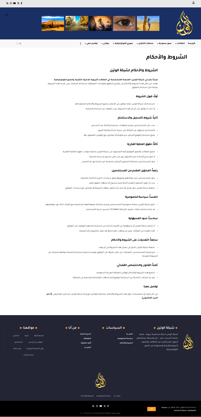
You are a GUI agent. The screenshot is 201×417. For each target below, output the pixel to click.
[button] (151, 409)
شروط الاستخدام (177, 410)
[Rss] (7, 3)
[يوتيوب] (14, 3)
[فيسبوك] (21, 3)
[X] (18, 3)
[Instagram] (11, 3)
